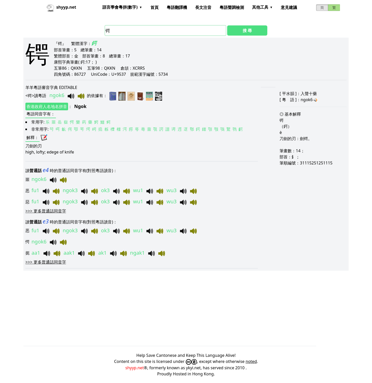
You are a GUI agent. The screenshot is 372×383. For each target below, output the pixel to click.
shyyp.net (134, 368)
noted (251, 361)
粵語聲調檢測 (232, 7)
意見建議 (289, 7)
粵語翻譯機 (177, 7)
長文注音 (203, 7)
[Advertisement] (175, 308)
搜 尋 (247, 30)
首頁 (154, 7)
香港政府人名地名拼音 (46, 106)
